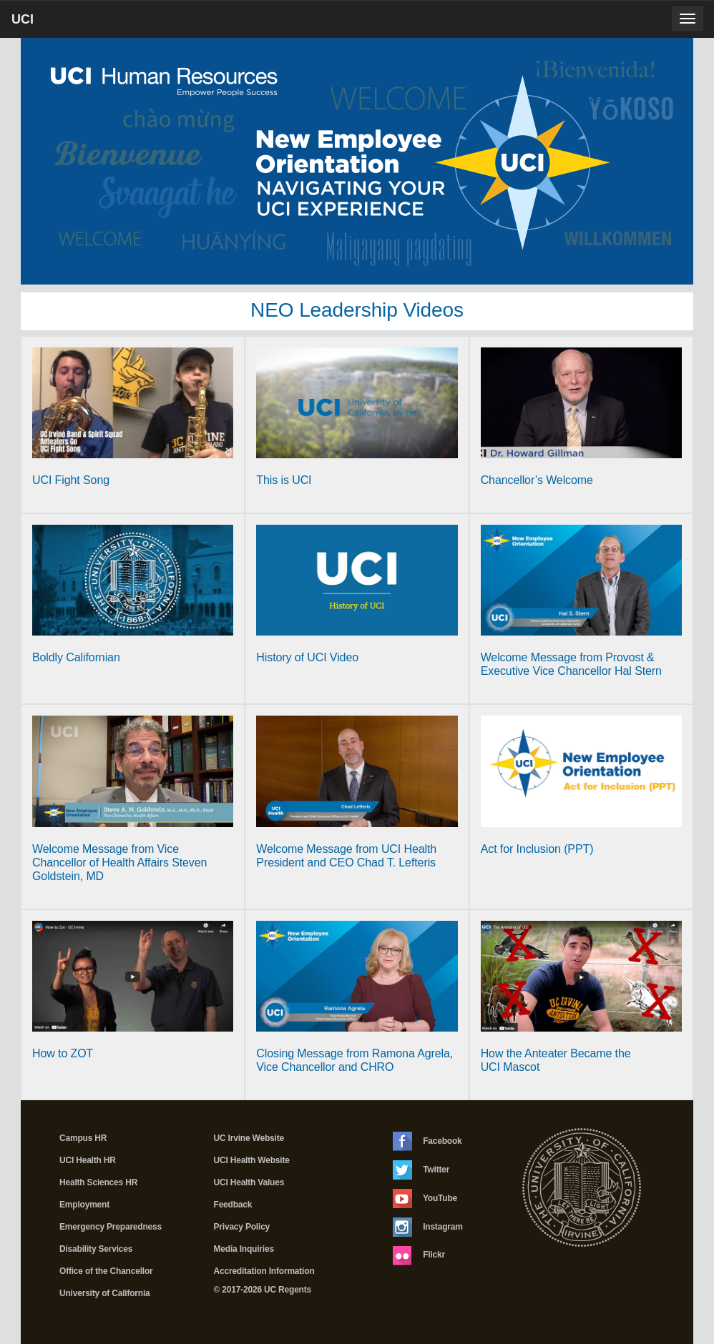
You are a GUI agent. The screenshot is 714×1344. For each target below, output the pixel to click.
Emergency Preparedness (110, 1227)
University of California (104, 1293)
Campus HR (83, 1138)
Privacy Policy (242, 1227)
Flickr (419, 1255)
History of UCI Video (307, 657)
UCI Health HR (87, 1160)
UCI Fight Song (70, 480)
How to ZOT (62, 1053)
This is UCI (283, 480)
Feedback (233, 1205)
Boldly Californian (76, 657)
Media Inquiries (244, 1249)
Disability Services (95, 1249)
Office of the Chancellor (106, 1271)
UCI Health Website (252, 1160)
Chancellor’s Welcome (537, 480)
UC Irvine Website (249, 1138)
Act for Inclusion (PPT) (537, 849)
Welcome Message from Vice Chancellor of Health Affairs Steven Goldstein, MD (119, 862)
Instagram (428, 1227)
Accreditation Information (264, 1271)
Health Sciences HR (98, 1182)
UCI (46, 24)
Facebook (427, 1142)
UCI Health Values (249, 1182)
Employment (84, 1205)
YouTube (425, 1198)
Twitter (421, 1170)
